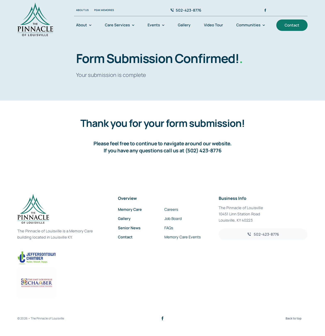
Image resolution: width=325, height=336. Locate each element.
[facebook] (265, 10)
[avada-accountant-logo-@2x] (35, 4)
